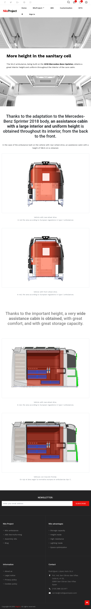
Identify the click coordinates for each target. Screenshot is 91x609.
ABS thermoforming (13, 532)
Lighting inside (56, 540)
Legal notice (10, 572)
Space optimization (58, 544)
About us (8, 568)
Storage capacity (57, 527)
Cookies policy (11, 581)
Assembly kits (11, 536)
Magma (17, 603)
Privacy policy (11, 577)
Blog (7, 540)
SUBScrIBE (81, 500)
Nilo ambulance (11, 527)
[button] (78, 9)
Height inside (55, 532)
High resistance (57, 536)
